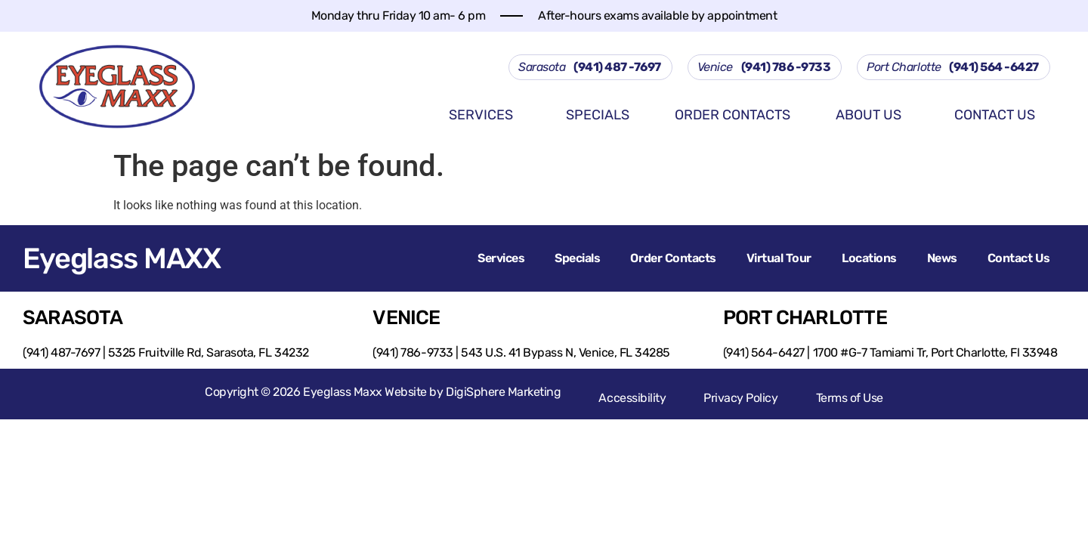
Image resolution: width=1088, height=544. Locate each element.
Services (492, 116)
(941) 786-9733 (412, 352)
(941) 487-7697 (61, 352)
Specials (597, 115)
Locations (869, 258)
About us (880, 116)
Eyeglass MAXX (122, 258)
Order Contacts (732, 115)
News (942, 258)
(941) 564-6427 (764, 352)
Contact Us (994, 115)
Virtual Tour (778, 258)
